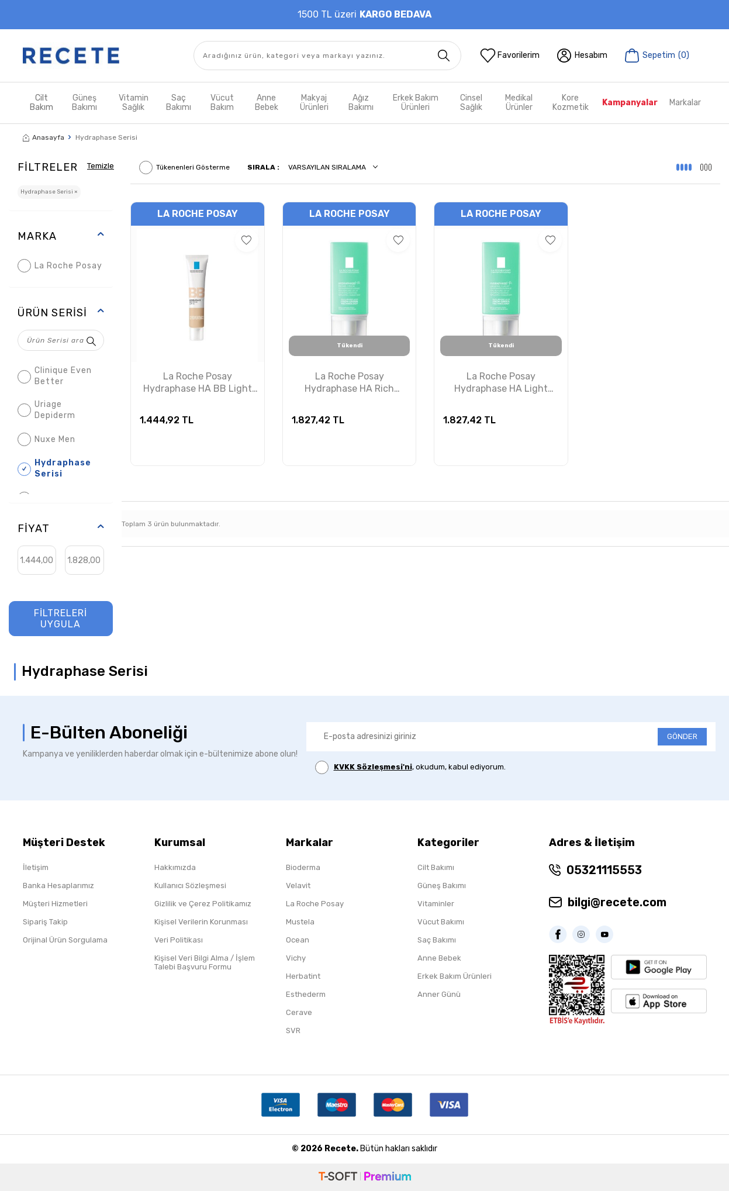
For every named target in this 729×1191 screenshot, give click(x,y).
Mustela (300, 921)
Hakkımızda (175, 867)
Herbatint (303, 976)
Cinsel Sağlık (471, 102)
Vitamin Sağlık (133, 102)
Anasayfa (43, 137)
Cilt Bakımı (435, 867)
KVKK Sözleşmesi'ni (373, 766)
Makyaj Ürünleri (314, 102)
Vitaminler (435, 903)
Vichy (296, 958)
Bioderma (303, 867)
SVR (293, 1030)
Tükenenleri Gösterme (184, 167)
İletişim (36, 867)
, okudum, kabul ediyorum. (410, 767)
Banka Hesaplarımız (58, 885)
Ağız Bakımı (361, 102)
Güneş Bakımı (84, 102)
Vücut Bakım (222, 102)
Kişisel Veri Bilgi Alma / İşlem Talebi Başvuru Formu (204, 962)
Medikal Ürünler (519, 102)
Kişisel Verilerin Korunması (201, 921)
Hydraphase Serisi (54, 468)
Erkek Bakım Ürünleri (415, 102)
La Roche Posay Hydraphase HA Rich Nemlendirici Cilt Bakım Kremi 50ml (349, 383)
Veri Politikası (178, 939)
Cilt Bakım (41, 102)
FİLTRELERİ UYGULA (60, 618)
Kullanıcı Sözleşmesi (190, 885)
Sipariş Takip (45, 921)
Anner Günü (439, 994)
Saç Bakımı (178, 102)
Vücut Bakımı (440, 921)
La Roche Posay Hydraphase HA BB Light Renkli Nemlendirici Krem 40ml (197, 383)
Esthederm (306, 994)
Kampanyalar (630, 103)
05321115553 (604, 870)
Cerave (299, 1012)
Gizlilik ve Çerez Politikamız (202, 903)
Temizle (102, 165)
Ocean (297, 939)
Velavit (298, 885)
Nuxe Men (46, 439)
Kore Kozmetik (570, 102)
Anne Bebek (266, 102)
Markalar (685, 103)
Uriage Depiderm (46, 409)
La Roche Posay (60, 265)
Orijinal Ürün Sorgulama (65, 939)
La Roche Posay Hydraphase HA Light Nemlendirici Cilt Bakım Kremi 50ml (501, 383)
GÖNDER (682, 736)
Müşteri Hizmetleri (55, 903)
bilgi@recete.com (617, 902)
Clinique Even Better (55, 375)
